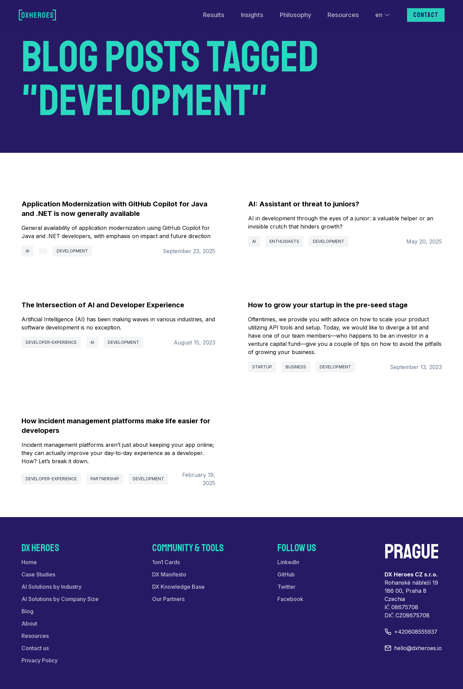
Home (29, 562)
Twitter (286, 586)
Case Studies (38, 574)
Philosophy (295, 14)
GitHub (286, 574)
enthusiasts (284, 241)
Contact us (35, 648)
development (72, 250)
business (296, 366)
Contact (425, 15)
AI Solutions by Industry (51, 586)
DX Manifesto (169, 574)
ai (27, 250)
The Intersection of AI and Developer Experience (102, 305)
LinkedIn (288, 562)
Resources (343, 14)
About (29, 623)
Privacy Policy (39, 660)
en (383, 14)
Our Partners (168, 599)
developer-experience (51, 342)
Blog (27, 611)
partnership (104, 478)
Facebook (290, 599)
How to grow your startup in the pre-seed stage (328, 305)
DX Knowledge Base (178, 586)
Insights (252, 14)
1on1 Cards (166, 562)
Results (214, 14)
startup (262, 366)
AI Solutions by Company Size (60, 599)
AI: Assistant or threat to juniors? (303, 204)
